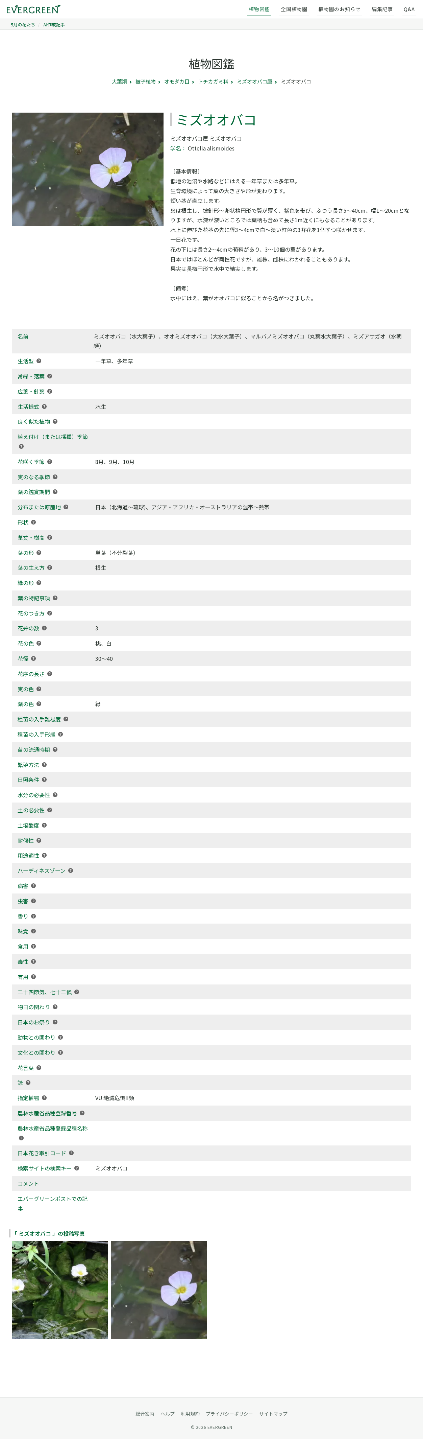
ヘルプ (167, 1413)
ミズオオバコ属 (254, 81)
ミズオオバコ (111, 1168)
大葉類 (119, 81)
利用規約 (190, 1413)
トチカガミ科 (213, 81)
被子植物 (145, 81)
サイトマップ (273, 1413)
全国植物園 (294, 9)
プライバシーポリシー (229, 1413)
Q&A (409, 9)
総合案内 (144, 1413)
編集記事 (382, 9)
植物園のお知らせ (339, 9)
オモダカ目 (177, 81)
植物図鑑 (259, 9)
